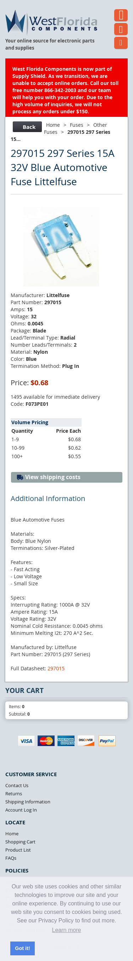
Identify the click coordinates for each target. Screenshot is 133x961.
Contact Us (16, 785)
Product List (18, 850)
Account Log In (21, 810)
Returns (13, 793)
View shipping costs (48, 477)
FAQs (10, 858)
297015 (56, 668)
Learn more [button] (66, 930)
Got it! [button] (22, 948)
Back (26, 127)
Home (53, 124)
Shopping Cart (20, 841)
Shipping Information (27, 801)
